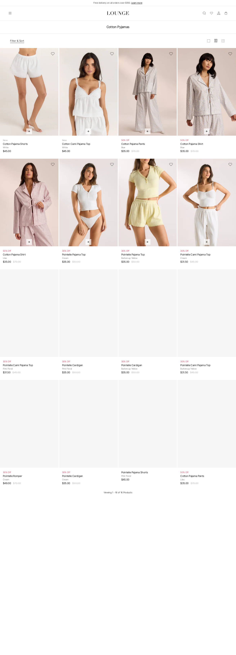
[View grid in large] (209, 41)
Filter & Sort (17, 40)
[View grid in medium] (216, 41)
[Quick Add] (29, 131)
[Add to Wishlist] (53, 54)
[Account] (219, 13)
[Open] (10, 13)
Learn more (136, 2)
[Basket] (226, 13)
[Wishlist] (211, 13)
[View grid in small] (223, 41)
